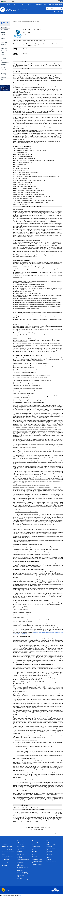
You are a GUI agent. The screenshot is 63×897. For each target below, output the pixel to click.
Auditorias (19, 849)
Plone (19, 895)
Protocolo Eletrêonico (22, 872)
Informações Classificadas (23, 859)
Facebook (56, 11)
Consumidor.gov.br (51, 849)
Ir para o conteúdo (4, 4)
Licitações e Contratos (22, 856)
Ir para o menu (12, 4)
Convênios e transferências (20, 852)
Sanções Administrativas (22, 867)
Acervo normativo (27, 16)
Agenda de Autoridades (22, 869)
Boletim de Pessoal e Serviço (38, 16)
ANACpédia (34, 851)
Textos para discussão (37, 864)
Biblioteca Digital (36, 846)
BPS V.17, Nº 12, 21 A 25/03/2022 (54, 16)
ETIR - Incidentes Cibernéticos (51, 853)
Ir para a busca (19, 4)
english (61, 4)
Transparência (20, 870)
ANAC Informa (35, 849)
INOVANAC (34, 856)
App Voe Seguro (35, 854)
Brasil (4, 1)
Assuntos (15, 16)
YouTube (54, 11)
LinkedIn (58, 11)
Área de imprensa (51, 848)
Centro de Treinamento (37, 858)
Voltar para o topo (58, 833)
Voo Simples (4, 865)
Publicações (34, 848)
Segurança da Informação (22, 874)
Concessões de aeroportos (8, 851)
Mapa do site (55, 4)
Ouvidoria (49, 846)
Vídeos (33, 853)
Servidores (19, 857)
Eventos (34, 844)
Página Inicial (10, 16)
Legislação (20, 16)
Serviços (12, 1)
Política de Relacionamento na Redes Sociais (23, 880)
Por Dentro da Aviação (37, 859)
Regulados (4, 843)
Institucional (20, 844)
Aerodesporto (5, 847)
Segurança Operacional (7, 846)
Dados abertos (20, 865)
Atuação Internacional (7, 849)
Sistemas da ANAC (51, 861)
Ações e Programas (21, 846)
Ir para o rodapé (27, 4)
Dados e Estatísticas (6, 852)
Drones (3, 854)
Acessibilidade (39, 4)
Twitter (60, 11)
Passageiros (4, 844)
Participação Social (21, 848)
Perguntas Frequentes (22, 864)
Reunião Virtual (50, 851)
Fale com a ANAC (51, 844)
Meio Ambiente (5, 859)
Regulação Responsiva (7, 861)
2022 (46, 16)
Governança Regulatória (7, 856)
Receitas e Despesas (21, 854)
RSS (62, 11)
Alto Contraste (47, 4)
